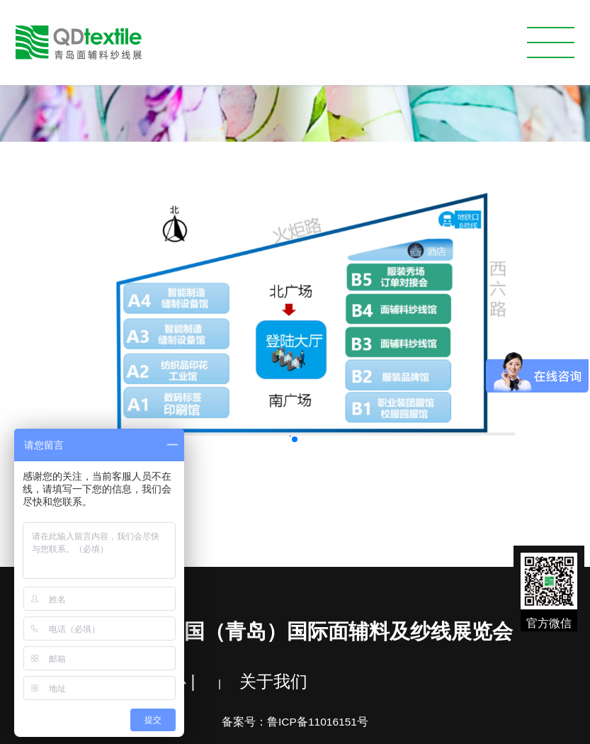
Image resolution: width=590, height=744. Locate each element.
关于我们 (273, 681)
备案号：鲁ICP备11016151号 (295, 722)
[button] (294, 439)
